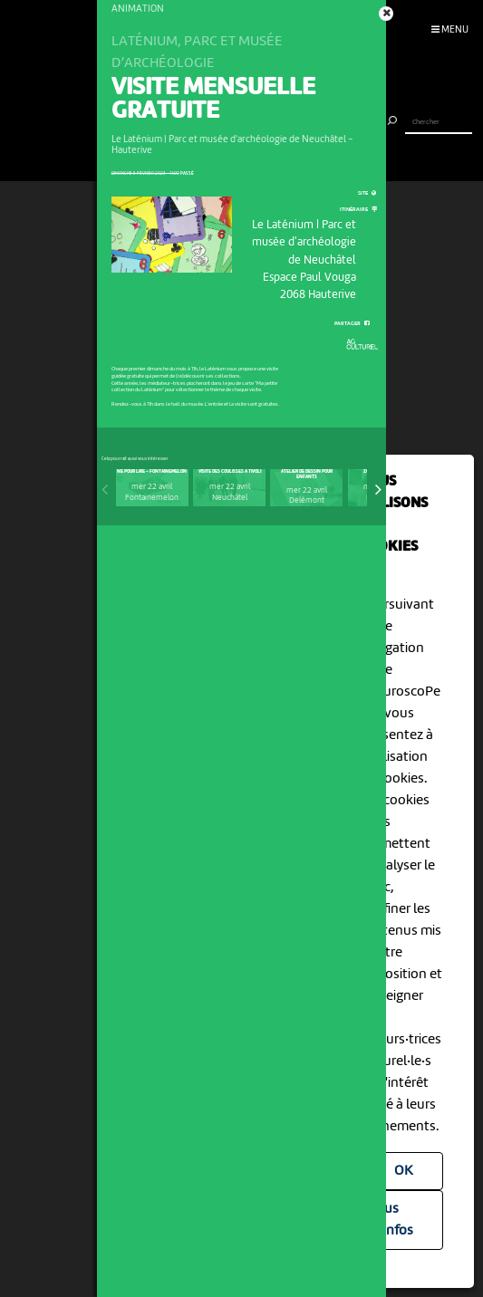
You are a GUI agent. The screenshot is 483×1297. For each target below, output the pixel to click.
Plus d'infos (392, 1220)
